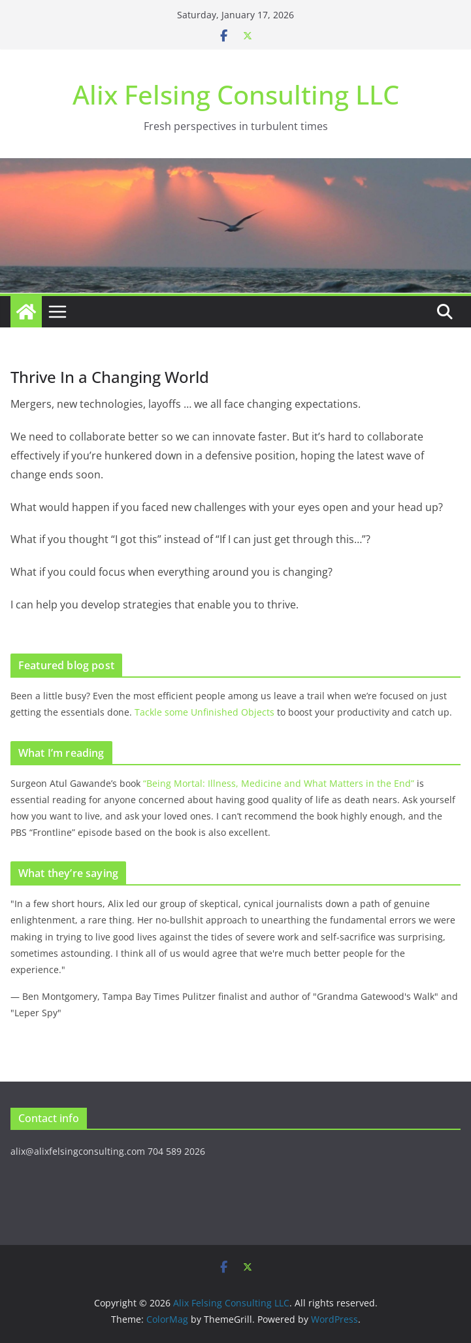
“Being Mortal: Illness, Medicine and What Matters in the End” (278, 783)
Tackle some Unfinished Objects (204, 712)
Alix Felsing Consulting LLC (236, 94)
